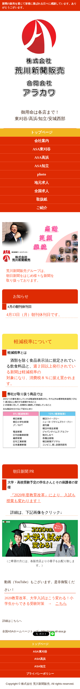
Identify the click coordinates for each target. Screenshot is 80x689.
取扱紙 (41, 199)
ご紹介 (41, 208)
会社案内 (41, 141)
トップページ (41, 132)
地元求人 (41, 183)
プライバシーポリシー (40, 673)
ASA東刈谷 (41, 149)
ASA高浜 (41, 157)
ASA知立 (41, 166)
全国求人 (41, 191)
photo (41, 174)
